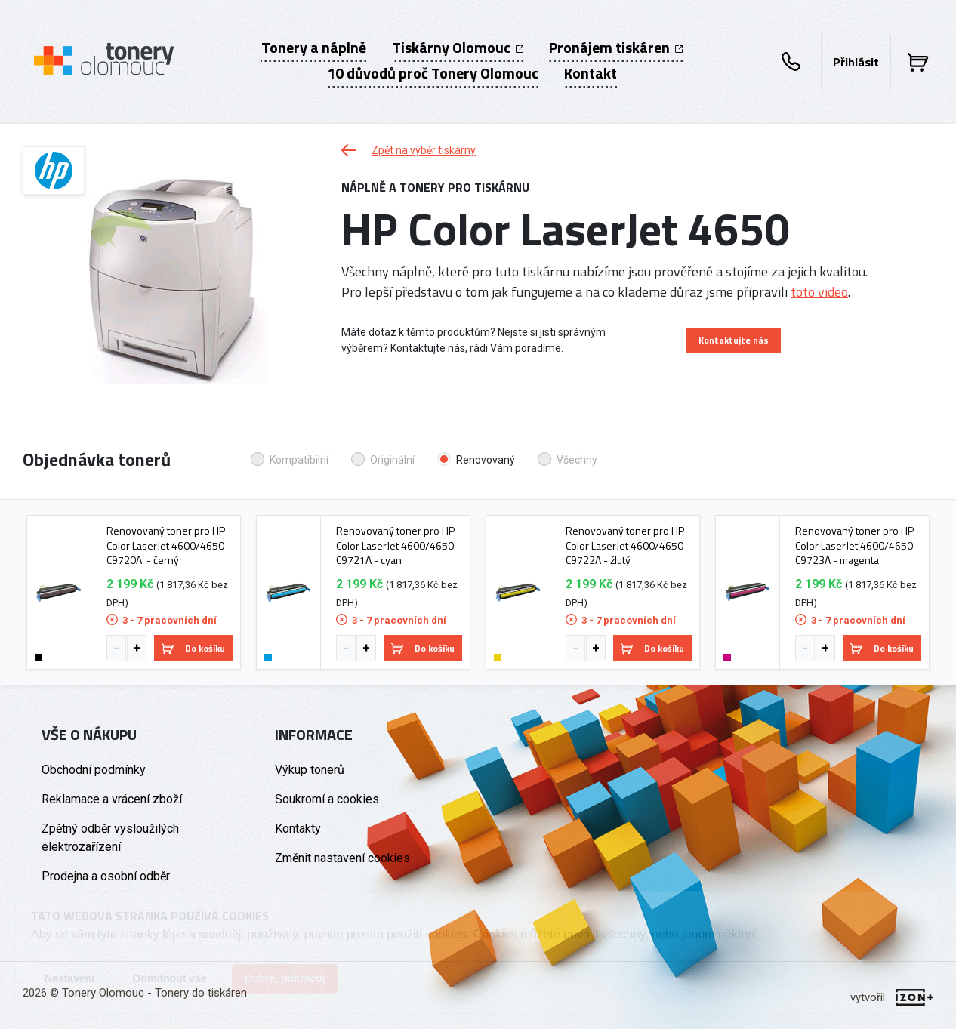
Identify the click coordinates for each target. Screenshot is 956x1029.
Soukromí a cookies (327, 799)
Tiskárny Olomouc (457, 47)
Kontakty (298, 828)
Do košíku (193, 648)
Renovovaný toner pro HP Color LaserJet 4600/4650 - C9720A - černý (168, 545)
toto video (819, 292)
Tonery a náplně (313, 47)
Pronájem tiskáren (616, 47)
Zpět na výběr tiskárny (408, 150)
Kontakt (590, 73)
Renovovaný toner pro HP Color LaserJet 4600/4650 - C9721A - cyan (398, 545)
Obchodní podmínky (94, 770)
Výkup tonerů (309, 770)
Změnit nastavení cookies (342, 858)
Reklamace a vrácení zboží (112, 799)
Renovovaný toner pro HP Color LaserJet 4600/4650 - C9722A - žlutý (628, 545)
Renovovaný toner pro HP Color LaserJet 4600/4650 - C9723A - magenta (857, 545)
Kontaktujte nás (733, 340)
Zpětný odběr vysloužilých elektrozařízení (110, 837)
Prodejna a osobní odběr (106, 876)
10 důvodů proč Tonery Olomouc (432, 73)
